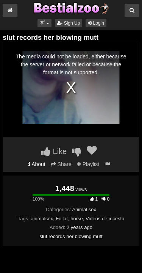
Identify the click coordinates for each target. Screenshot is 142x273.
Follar (62, 218)
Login (96, 23)
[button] (44, 23)
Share (61, 164)
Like (54, 151)
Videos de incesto (105, 218)
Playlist (88, 164)
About (36, 164)
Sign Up (68, 23)
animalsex (42, 218)
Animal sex (84, 209)
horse (76, 218)
